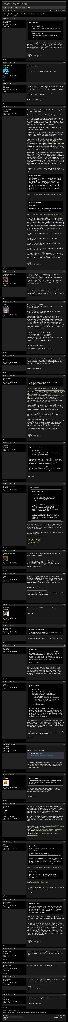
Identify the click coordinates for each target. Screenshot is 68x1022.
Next (17, 16)
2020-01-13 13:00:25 (9, 271)
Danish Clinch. (31, 54)
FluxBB (63, 1017)
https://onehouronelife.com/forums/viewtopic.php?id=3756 (44, 142)
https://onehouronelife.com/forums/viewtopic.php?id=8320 (44, 214)
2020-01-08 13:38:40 (9, 18)
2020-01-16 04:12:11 (9, 376)
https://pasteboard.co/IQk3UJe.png (37, 882)
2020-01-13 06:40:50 (9, 107)
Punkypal (6, 806)
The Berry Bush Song (33, 540)
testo (4, 576)
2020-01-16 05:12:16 (9, 483)
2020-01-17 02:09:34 (9, 774)
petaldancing (7, 65)
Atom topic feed (60, 1015)
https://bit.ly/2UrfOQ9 (57, 826)
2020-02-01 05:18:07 (9, 962)
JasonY (5, 445)
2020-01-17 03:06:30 (9, 842)
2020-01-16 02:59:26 (9, 302)
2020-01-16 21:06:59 (9, 573)
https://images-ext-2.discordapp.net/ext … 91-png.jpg (45, 855)
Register (22, 7)
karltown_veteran (9, 274)
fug (4, 86)
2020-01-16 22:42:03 (9, 625)
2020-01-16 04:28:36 (9, 443)
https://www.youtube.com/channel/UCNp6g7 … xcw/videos (44, 829)
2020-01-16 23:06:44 (9, 645)
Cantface (6, 608)
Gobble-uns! (30, 543)
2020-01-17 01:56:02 (9, 744)
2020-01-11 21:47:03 (9, 63)
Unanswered (61, 10)
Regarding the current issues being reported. (31, 14)
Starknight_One (8, 486)
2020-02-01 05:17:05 (9, 949)
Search (16, 7)
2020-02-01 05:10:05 (9, 899)
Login (28, 7)
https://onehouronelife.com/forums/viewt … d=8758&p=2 (44, 867)
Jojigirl (5, 304)
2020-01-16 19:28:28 (9, 550)
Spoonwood (7, 21)
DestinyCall (7, 628)
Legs (4, 777)
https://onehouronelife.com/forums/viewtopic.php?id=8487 (44, 396)
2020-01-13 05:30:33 (9, 83)
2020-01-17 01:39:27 (9, 681)
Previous (9, 16)
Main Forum (11, 14)
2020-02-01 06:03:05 (9, 995)
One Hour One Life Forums (15, 3)
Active (55, 10)
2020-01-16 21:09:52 (9, 605)
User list (9, 7)
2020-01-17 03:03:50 (9, 804)
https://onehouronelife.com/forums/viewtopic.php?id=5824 (44, 194)
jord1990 (6, 648)
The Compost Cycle (33, 542)
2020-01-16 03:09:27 (9, 356)
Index (4, 7)
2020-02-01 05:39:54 (9, 976)
